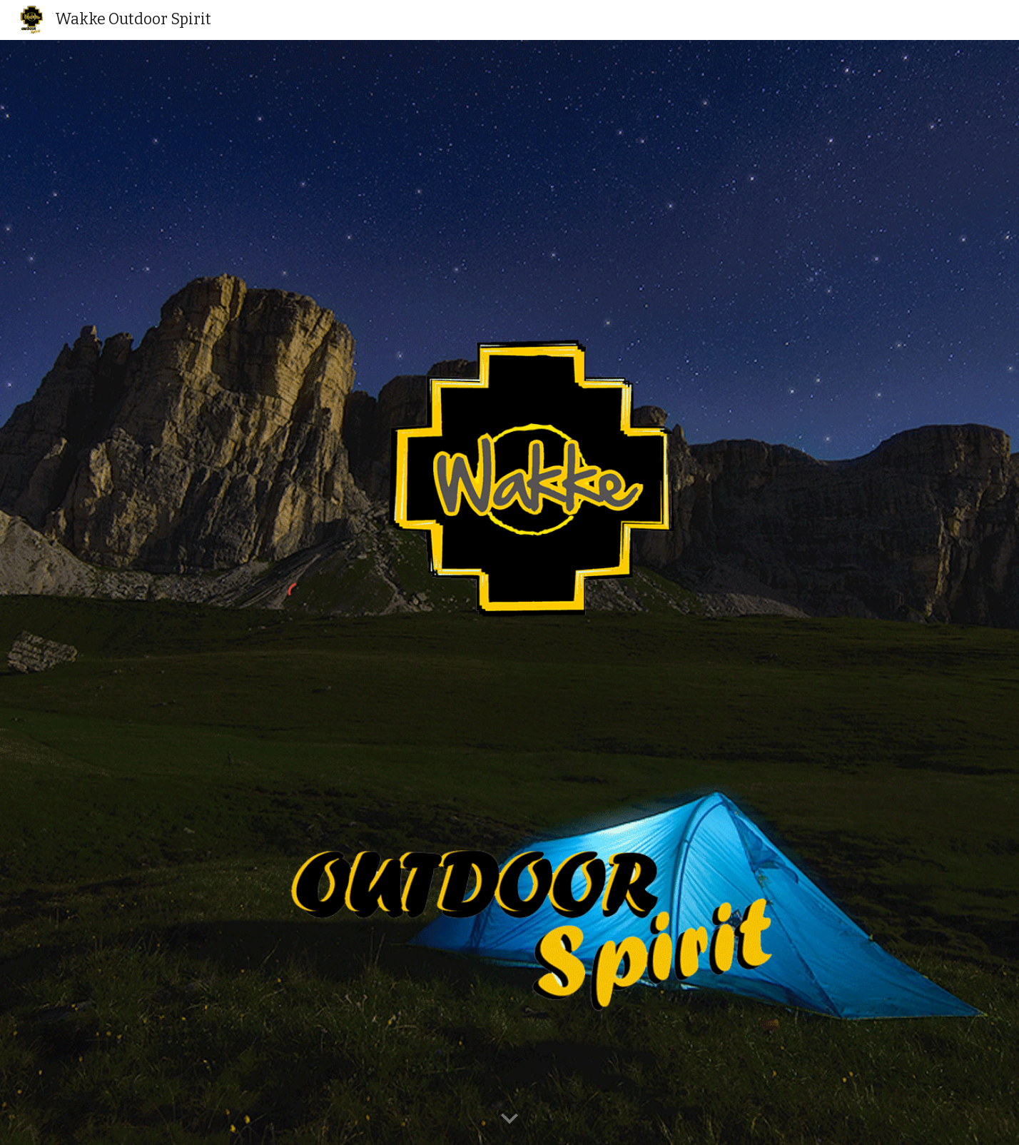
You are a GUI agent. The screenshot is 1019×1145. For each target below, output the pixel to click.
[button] (509, 1119)
